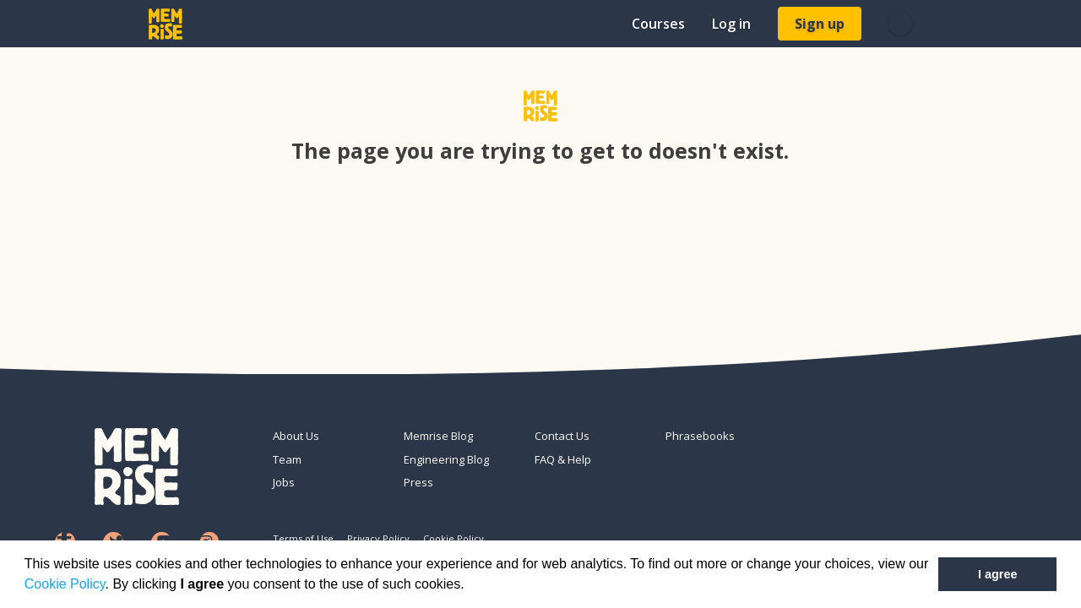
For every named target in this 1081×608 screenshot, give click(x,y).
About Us (296, 435)
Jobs (284, 482)
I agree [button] (997, 574)
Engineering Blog (446, 459)
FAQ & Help (563, 459)
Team (287, 459)
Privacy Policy (378, 538)
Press (418, 482)
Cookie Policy (65, 584)
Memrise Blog (438, 435)
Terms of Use (303, 538)
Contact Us (562, 435)
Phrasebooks (700, 435)
